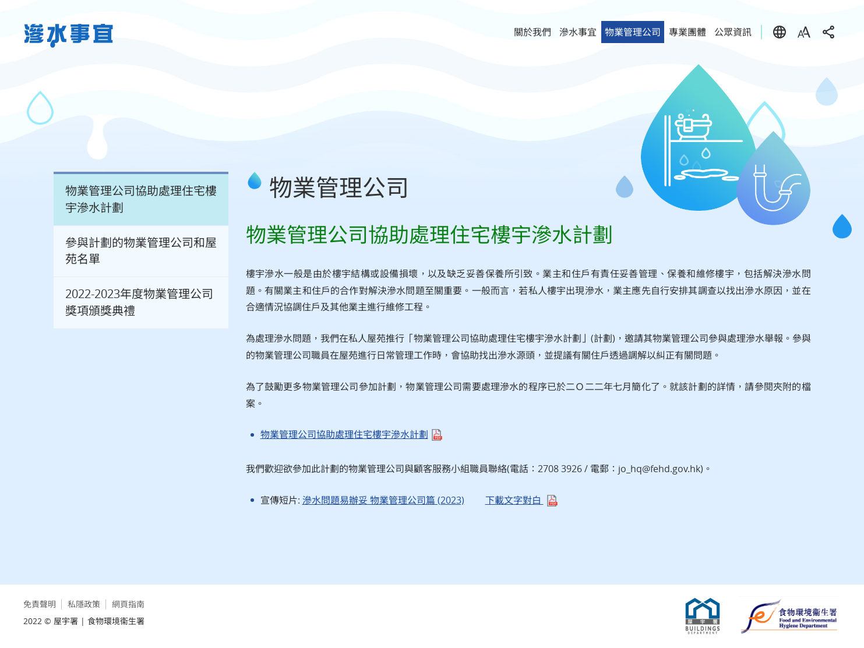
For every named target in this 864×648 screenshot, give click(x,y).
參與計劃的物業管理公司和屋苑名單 (141, 251)
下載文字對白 (514, 500)
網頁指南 (128, 604)
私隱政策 (84, 604)
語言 (779, 32)
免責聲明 (39, 604)
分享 (828, 32)
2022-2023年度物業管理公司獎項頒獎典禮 (139, 302)
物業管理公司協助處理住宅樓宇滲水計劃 (141, 199)
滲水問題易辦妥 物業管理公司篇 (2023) (383, 500)
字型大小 (804, 32)
